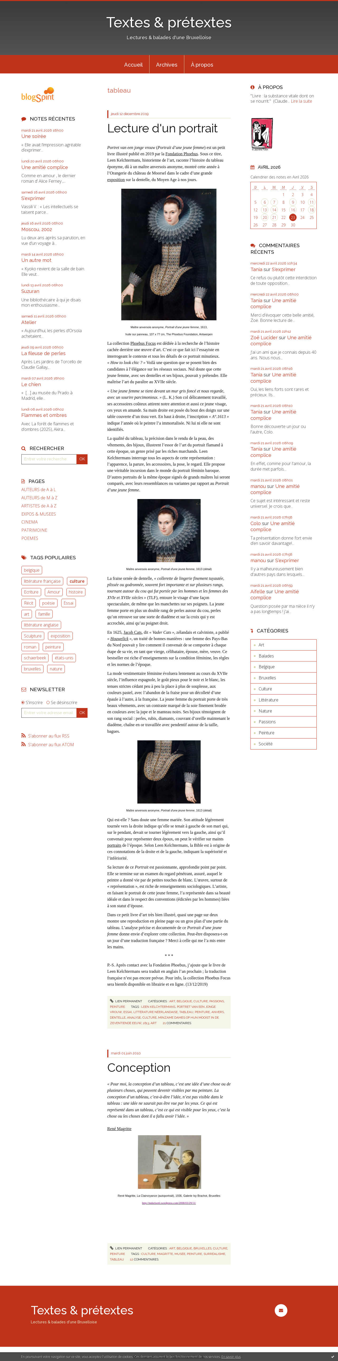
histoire (76, 592)
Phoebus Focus (143, 343)
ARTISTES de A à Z (38, 506)
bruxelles (32, 669)
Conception (139, 1068)
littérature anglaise (41, 625)
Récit (28, 603)
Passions (216, 1001)
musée (180, 1254)
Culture (201, 1001)
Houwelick (119, 638)
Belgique (184, 1001)
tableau (186, 1012)
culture (77, 581)
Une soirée (33, 136)
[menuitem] (133, 64)
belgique (32, 570)
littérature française (42, 581)
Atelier (28, 322)
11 (312, 202)
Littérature (268, 700)
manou (258, 486)
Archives (166, 65)
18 (312, 209)
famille (44, 614)
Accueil (133, 65)
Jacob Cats (132, 632)
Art (172, 1001)
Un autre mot (36, 260)
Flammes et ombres (44, 415)
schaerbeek (35, 658)
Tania (256, 269)
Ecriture (31, 592)
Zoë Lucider (264, 337)
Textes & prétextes (169, 22)
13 (265, 209)
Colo (255, 523)
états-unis (64, 658)
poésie (48, 603)
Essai (68, 603)
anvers (217, 1012)
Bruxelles (202, 1248)
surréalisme (214, 1254)
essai (127, 1012)
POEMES (29, 538)
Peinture (117, 1007)
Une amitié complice (44, 167)
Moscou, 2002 (36, 229)
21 (274, 217)
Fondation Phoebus (181, 154)
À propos (202, 65)
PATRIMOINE (34, 530)
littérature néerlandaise (155, 1012)
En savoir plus (231, 1356)
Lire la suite (301, 101)
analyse (134, 1017)
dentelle (117, 1017)
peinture (53, 647)
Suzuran (30, 291)
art (26, 614)
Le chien (31, 384)
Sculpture (33, 636)
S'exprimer (33, 198)
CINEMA (29, 522)
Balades (266, 656)
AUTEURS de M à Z (39, 498)
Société (266, 744)
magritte (165, 1254)
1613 (146, 1023)
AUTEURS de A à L (38, 489)
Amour (53, 592)
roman (30, 647)
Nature (265, 711)
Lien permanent (126, 1001)
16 (293, 209)
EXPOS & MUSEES (38, 514)
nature (56, 669)
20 (265, 217)
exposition (60, 636)
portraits (114, 845)
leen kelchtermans (158, 1007)
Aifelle (257, 591)
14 (274, 209)
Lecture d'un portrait (162, 128)
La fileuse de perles (43, 353)
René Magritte (119, 1128)
